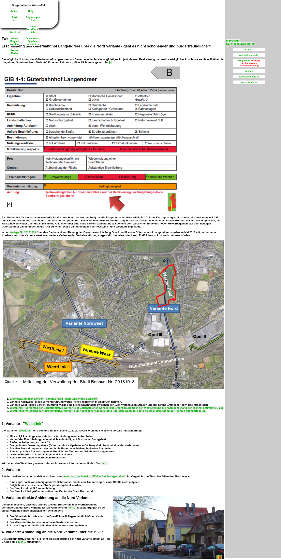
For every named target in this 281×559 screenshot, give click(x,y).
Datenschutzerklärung (240, 43)
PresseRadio (14, 52)
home (14, 11)
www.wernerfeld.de (249, 76)
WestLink (15, 32)
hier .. (104, 463)
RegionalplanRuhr (33, 19)
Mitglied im (249, 63)
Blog (30, 11)
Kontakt (249, 49)
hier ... (71, 507)
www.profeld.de (249, 82)
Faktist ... (14, 19)
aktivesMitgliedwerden (14, 41)
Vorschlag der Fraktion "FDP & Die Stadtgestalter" (94, 476)
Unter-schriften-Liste (32, 29)
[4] (110, 62)
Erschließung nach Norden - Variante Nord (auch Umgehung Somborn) (54, 398)
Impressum (233, 40)
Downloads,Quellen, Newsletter (33, 41)
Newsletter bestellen (249, 55)
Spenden (249, 71)
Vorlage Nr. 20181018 (23, 232)
